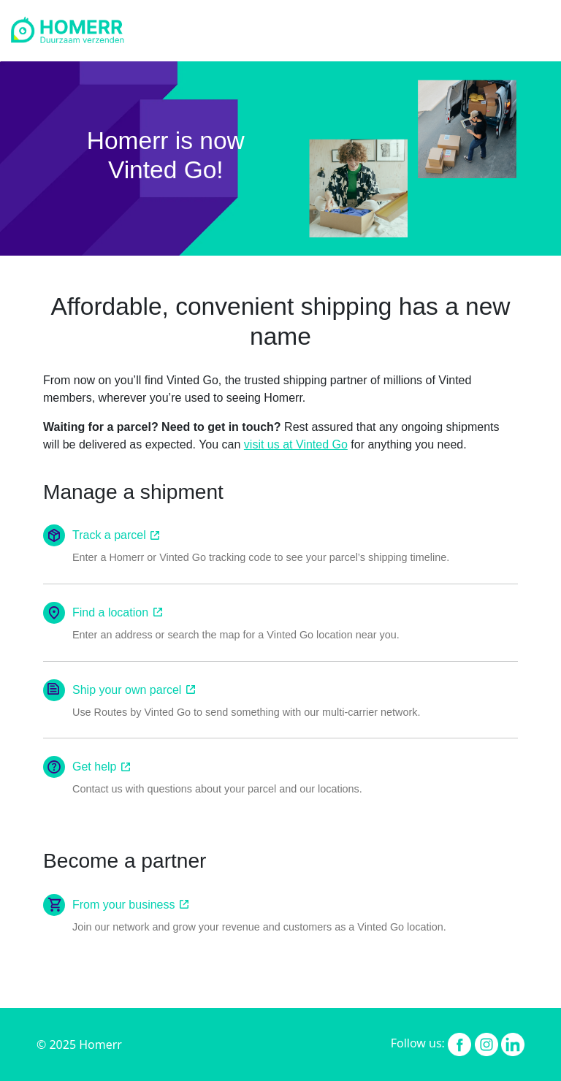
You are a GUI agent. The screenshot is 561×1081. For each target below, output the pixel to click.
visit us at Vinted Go (296, 444)
